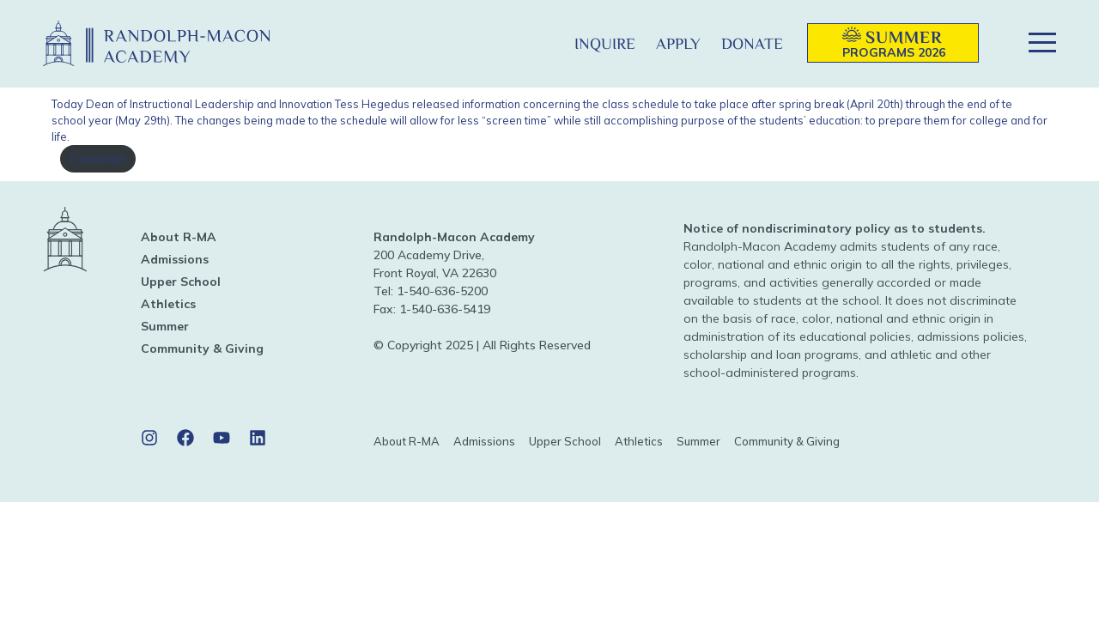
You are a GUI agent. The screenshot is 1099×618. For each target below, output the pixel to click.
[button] (536, 43)
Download (97, 159)
